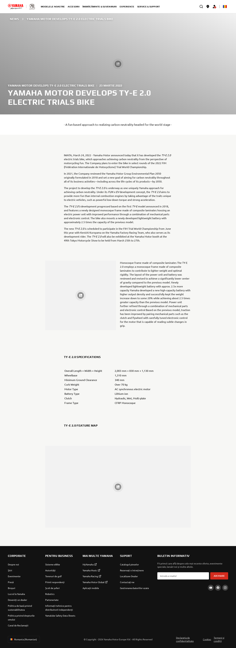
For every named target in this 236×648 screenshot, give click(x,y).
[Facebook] (218, 588)
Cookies (207, 639)
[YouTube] (211, 588)
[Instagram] (225, 588)
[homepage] (15, 7)
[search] (201, 6)
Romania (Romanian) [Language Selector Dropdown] (23, 639)
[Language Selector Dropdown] (225, 6)
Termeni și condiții (219, 639)
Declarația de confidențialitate (185, 639)
